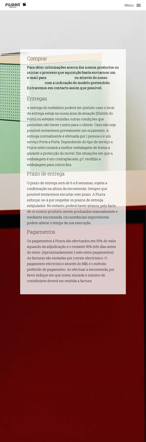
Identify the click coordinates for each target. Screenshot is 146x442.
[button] (133, 4)
